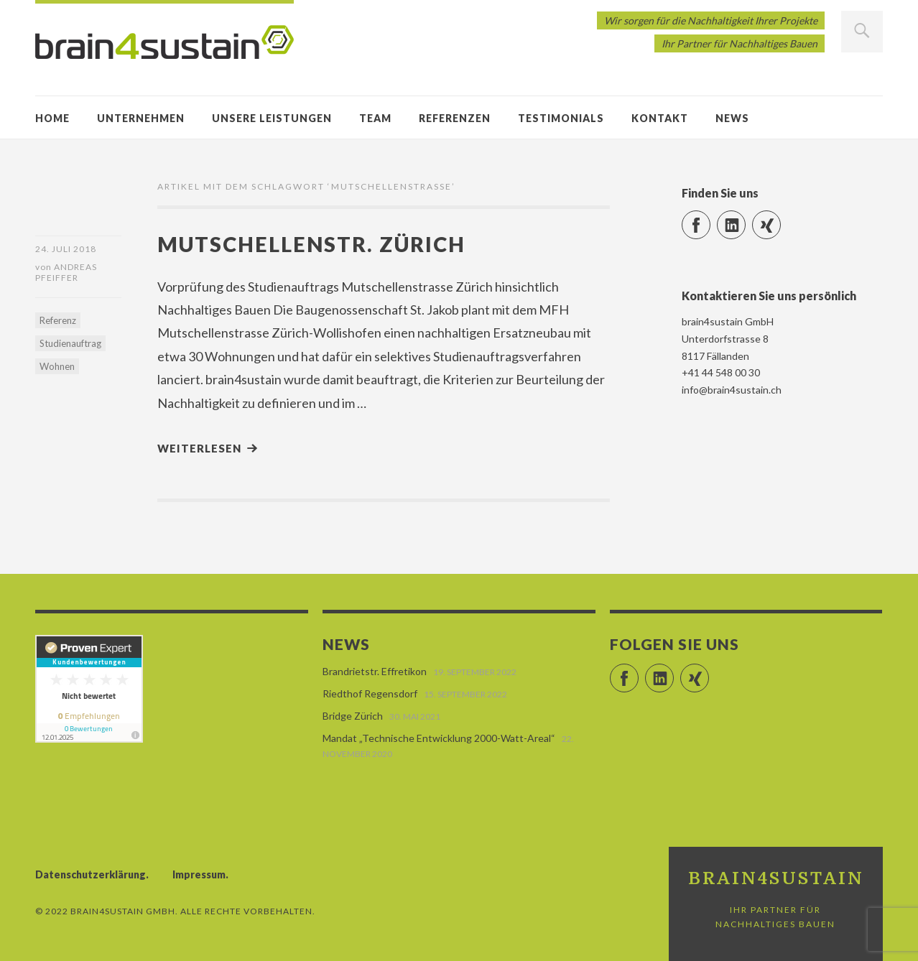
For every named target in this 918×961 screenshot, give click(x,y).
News (732, 118)
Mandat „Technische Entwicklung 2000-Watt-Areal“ (439, 738)
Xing (780, 219)
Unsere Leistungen (272, 118)
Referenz (58, 320)
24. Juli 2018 (65, 248)
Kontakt (659, 118)
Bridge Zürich (353, 716)
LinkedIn (745, 219)
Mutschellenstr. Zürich (311, 243)
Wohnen (57, 366)
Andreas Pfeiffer (66, 272)
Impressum (199, 874)
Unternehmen (141, 118)
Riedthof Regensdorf (370, 693)
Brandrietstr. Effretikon (375, 671)
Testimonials (561, 118)
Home (52, 118)
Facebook (638, 672)
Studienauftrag (70, 343)
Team (375, 118)
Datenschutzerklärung (90, 874)
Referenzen (455, 118)
